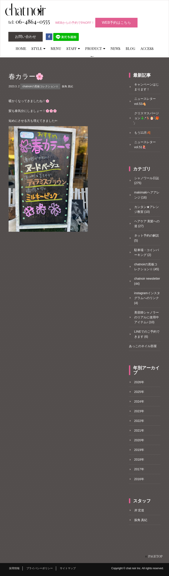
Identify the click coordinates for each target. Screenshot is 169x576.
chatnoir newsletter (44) (147, 281)
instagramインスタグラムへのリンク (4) (147, 298)
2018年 (139, 459)
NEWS (115, 48)
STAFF (73, 48)
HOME (21, 48)
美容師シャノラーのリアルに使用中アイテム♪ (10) (146, 317)
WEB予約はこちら (116, 22)
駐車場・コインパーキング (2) (146, 252)
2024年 (139, 401)
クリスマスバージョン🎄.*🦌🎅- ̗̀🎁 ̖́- (146, 118)
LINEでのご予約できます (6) (147, 334)
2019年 (139, 450)
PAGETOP (155, 556)
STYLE (38, 48)
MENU (56, 48)
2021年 (139, 430)
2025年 (139, 392)
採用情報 (14, 568)
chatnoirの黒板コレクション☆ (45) (146, 266)
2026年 (139, 382)
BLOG (130, 48)
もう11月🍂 (142, 132)
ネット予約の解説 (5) (146, 238)
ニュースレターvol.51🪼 (145, 144)
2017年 (139, 469)
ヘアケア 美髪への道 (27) (147, 223)
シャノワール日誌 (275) (146, 180)
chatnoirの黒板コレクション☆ (40, 86)
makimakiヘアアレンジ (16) (147, 195)
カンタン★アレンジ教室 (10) (146, 209)
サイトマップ (68, 568)
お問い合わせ (25, 36)
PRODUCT (95, 48)
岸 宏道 (139, 510)
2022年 (139, 421)
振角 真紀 (67, 86)
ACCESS (147, 48)
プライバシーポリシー (39, 568)
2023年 (139, 411)
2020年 (139, 440)
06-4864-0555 (29, 21)
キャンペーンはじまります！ (146, 87)
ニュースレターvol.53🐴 (145, 101)
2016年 (139, 479)
